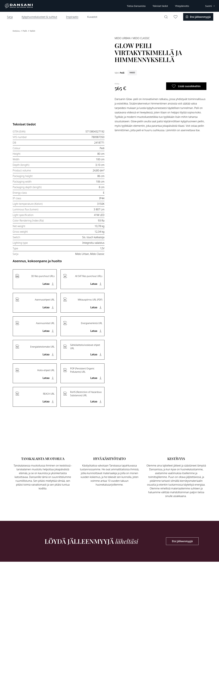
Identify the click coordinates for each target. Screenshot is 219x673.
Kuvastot (92, 17)
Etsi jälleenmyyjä (182, 541)
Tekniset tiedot (160, 5)
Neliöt (32, 31)
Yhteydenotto (182, 5)
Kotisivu (16, 31)
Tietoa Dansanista (136, 5)
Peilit (25, 31)
